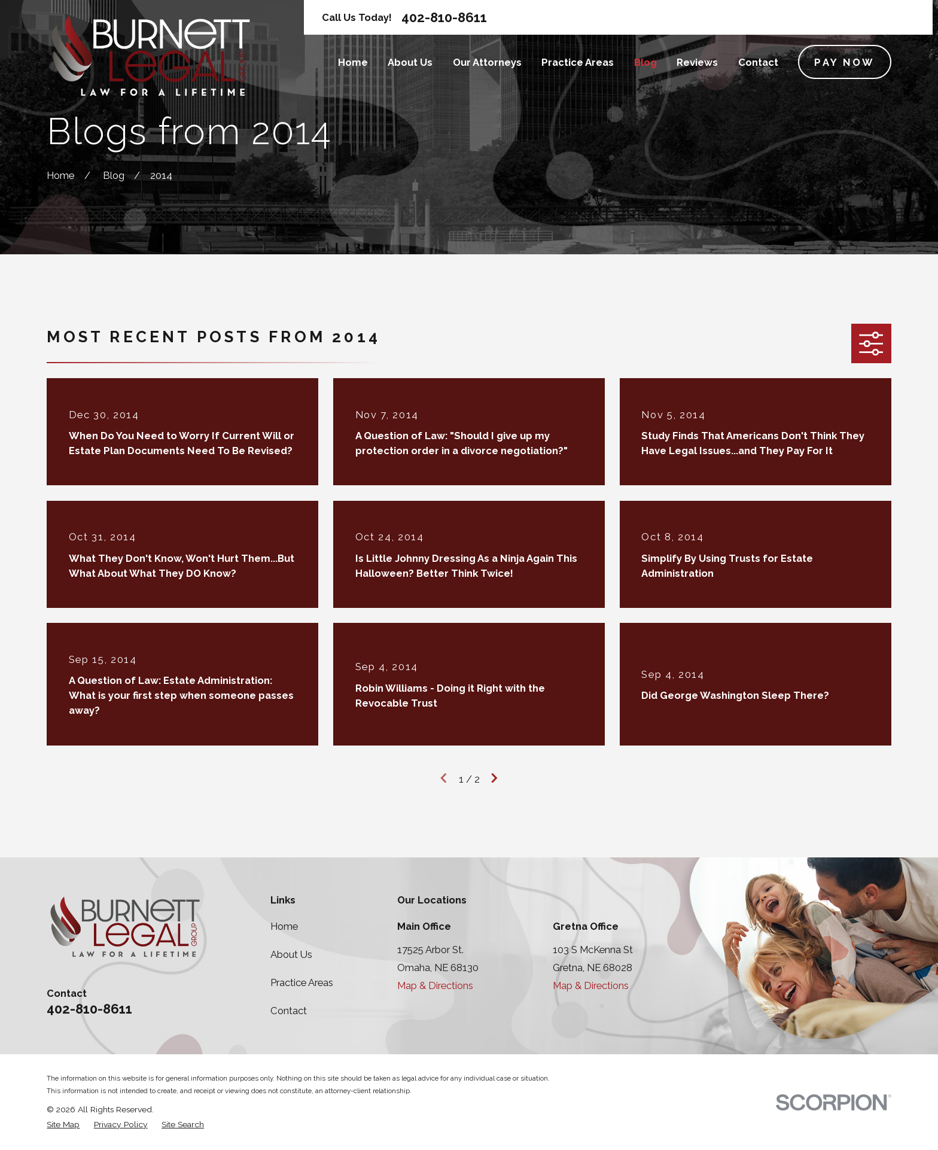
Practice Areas (301, 982)
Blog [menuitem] (645, 62)
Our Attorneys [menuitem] (487, 62)
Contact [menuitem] (758, 62)
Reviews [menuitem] (697, 62)
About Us (291, 954)
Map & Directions (435, 985)
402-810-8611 (444, 17)
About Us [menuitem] (410, 62)
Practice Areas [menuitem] (577, 62)
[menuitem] (63, 1124)
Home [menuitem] (353, 62)
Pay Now (844, 62)
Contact (288, 1011)
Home (284, 926)
